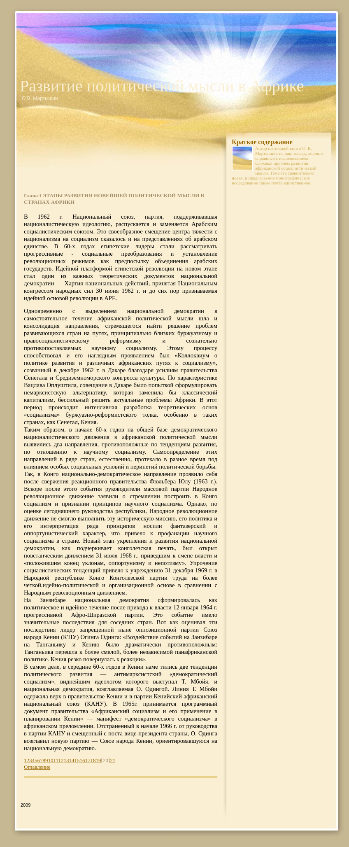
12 (61, 760)
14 (71, 760)
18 (93, 760)
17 (88, 760)
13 (66, 760)
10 (51, 760)
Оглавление (37, 767)
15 (77, 760)
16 (82, 760)
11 (56, 760)
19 (98, 760)
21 (112, 760)
